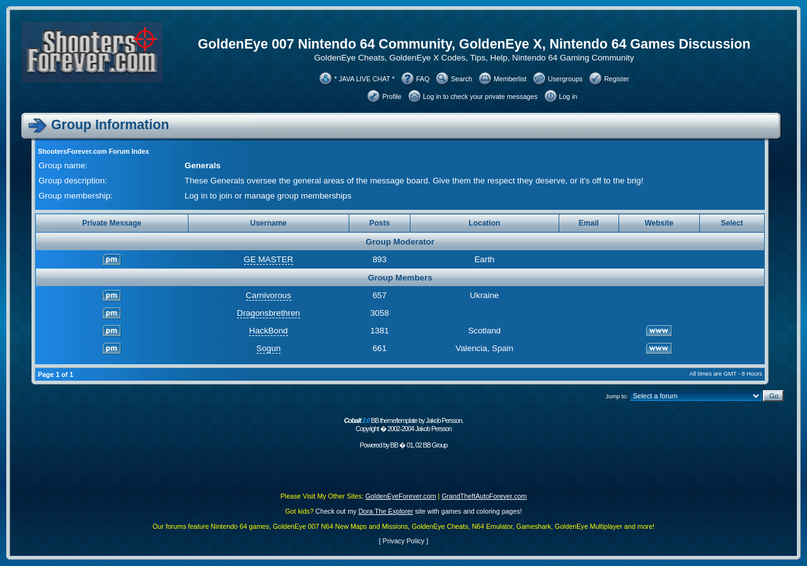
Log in (568, 96)
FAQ (422, 79)
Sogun (269, 348)
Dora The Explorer (385, 511)
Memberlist (510, 79)
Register (616, 79)
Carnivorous (268, 295)
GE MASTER (269, 259)
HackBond (268, 330)
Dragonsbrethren (268, 313)
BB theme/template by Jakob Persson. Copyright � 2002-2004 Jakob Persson (403, 424)
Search (461, 79)
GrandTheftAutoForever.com (483, 496)
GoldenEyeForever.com (401, 496)
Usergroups (565, 79)
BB (394, 445)
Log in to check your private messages (480, 96)
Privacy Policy (403, 541)
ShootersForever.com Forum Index (93, 151)
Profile (391, 96)
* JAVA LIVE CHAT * (364, 79)
